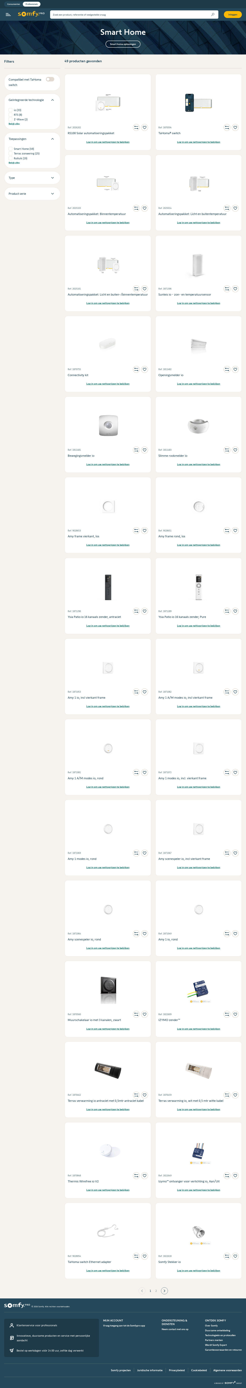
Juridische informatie (150, 1370)
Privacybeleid (177, 1370)
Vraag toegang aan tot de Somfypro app (124, 1325)
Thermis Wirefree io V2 (83, 1181)
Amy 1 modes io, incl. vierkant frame (182, 778)
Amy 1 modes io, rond (82, 859)
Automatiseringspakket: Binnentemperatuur (97, 214)
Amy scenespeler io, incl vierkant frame (184, 859)
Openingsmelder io (170, 375)
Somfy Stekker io (169, 1262)
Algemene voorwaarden (227, 1370)
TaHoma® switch (169, 133)
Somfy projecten (121, 1370)
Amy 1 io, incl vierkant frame (86, 697)
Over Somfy (211, 1325)
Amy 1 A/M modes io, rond (85, 778)
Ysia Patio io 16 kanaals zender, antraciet (94, 617)
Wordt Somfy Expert (216, 1345)
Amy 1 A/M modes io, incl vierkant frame (185, 697)
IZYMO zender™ (169, 1020)
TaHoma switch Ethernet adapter (89, 1262)
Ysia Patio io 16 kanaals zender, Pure (182, 617)
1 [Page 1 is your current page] (150, 1291)
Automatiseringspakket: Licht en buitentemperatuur (192, 214)
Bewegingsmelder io (81, 455)
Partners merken (214, 1340)
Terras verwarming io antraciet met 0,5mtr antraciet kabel (106, 1100)
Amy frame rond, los (171, 536)
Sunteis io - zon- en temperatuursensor (184, 294)
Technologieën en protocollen (220, 1335)
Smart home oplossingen (123, 44)
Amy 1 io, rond (168, 939)
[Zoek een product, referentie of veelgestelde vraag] (134, 14)
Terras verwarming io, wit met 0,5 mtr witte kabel (190, 1100)
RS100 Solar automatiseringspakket (91, 133)
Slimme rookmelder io (172, 455)
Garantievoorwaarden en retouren (223, 1349)
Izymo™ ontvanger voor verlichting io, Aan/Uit (189, 1181)
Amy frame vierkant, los (83, 536)
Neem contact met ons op (175, 1329)
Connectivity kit (78, 375)
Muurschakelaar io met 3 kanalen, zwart (94, 1020)
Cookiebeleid (199, 1370)
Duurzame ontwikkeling (217, 1330)
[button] (142, 1290)
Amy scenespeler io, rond (84, 939)
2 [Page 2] (156, 1291)
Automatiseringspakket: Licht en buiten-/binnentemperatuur (108, 294)
